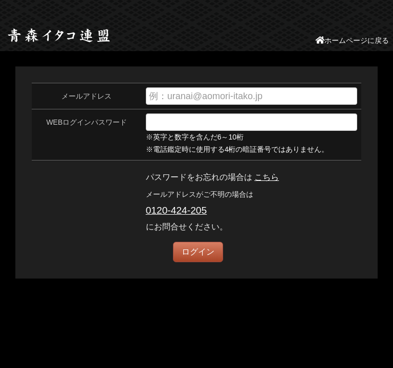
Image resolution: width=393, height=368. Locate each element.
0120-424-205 (176, 210)
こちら (266, 177)
